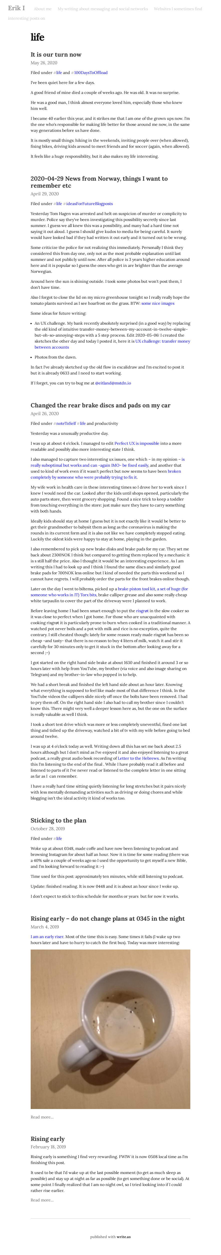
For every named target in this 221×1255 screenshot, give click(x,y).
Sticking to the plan (58, 820)
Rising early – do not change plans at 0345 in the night (108, 918)
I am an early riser (47, 936)
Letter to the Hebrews (138, 758)
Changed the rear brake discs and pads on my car (101, 405)
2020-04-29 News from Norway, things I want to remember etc (99, 182)
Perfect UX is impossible (136, 443)
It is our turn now (56, 54)
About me (43, 8)
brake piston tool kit (136, 588)
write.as (124, 1237)
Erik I (16, 8)
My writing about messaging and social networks (103, 8)
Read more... (42, 1116)
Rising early (48, 1139)
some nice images (157, 303)
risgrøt (142, 610)
